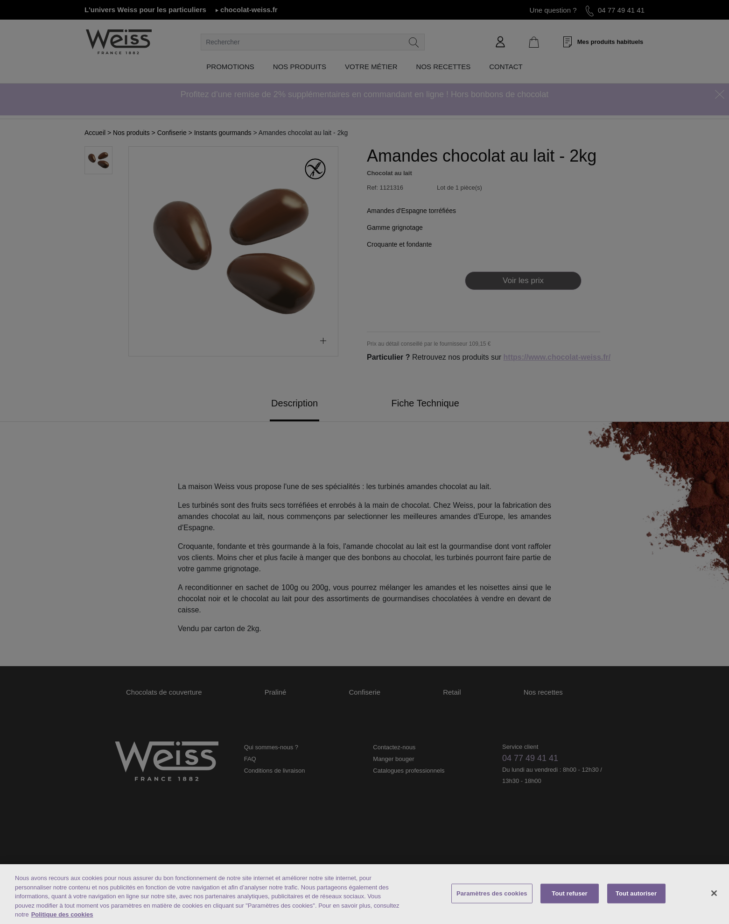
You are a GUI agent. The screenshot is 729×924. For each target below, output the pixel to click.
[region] (364, 894)
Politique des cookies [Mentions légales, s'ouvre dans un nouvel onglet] (62, 914)
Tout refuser (569, 893)
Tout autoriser (636, 893)
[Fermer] (714, 893)
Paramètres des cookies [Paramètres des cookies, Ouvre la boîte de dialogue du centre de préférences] (491, 893)
